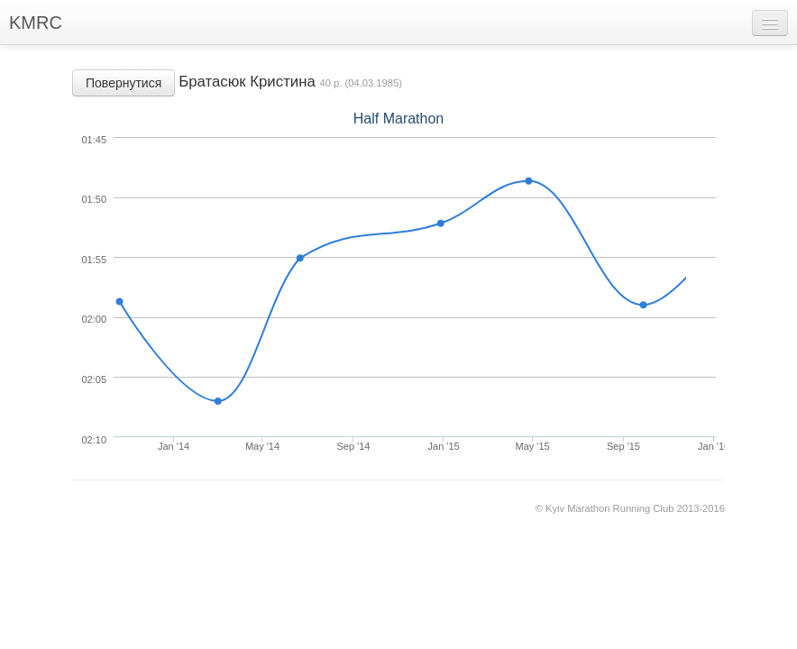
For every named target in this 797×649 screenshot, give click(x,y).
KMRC (35, 22)
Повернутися (123, 83)
